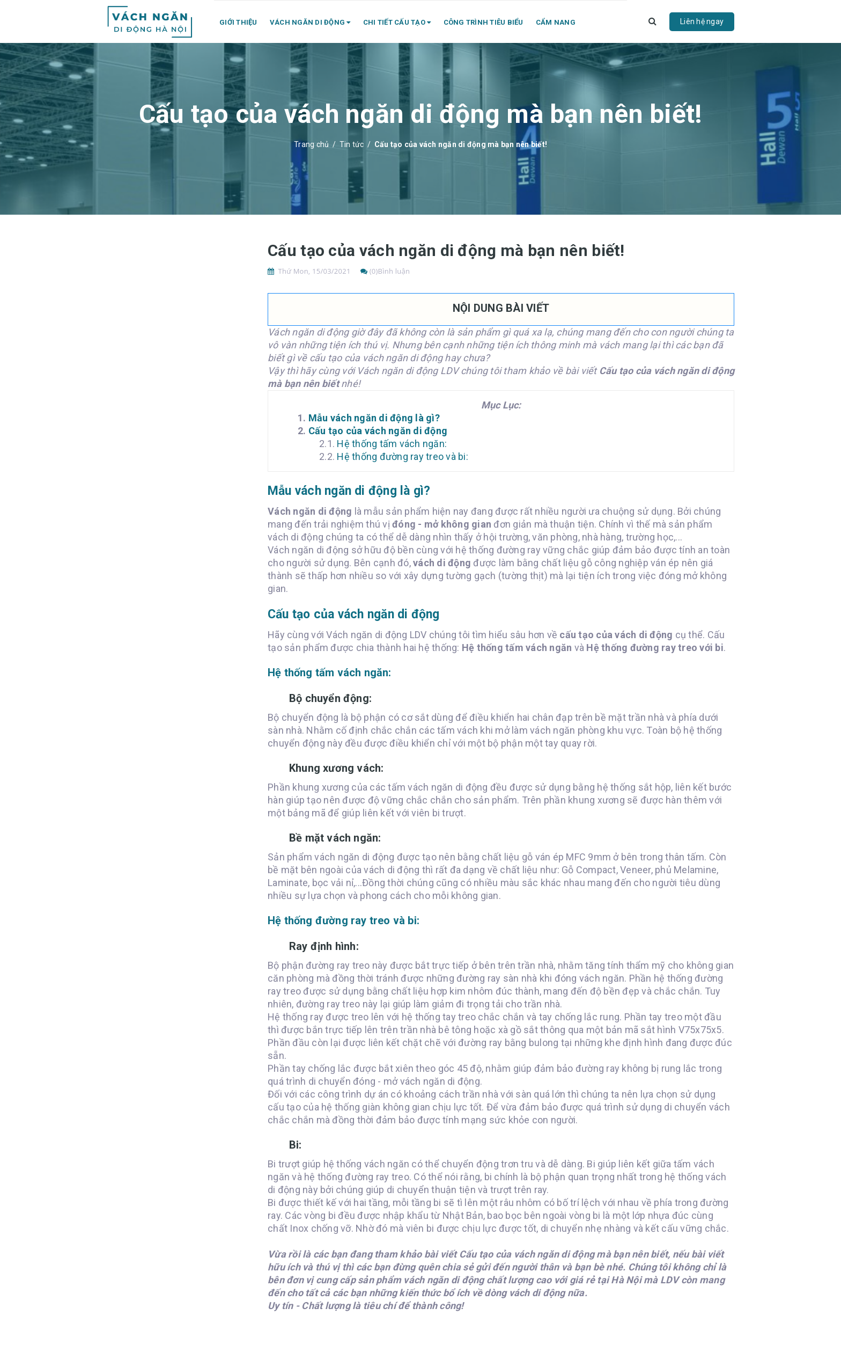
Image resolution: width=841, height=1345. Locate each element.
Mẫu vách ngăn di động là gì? (374, 417)
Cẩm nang (556, 22)
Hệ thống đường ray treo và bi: (402, 456)
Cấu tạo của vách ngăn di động (377, 430)
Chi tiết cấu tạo (397, 22)
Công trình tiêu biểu (483, 22)
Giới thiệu (238, 22)
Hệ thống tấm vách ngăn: (392, 443)
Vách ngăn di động (310, 22)
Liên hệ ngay (702, 21)
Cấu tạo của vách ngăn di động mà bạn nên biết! (446, 250)
